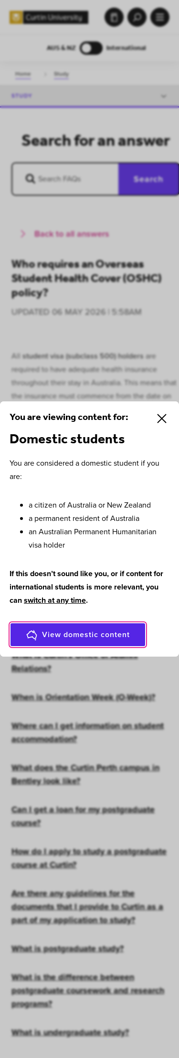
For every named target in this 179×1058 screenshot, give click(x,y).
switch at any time (55, 600)
